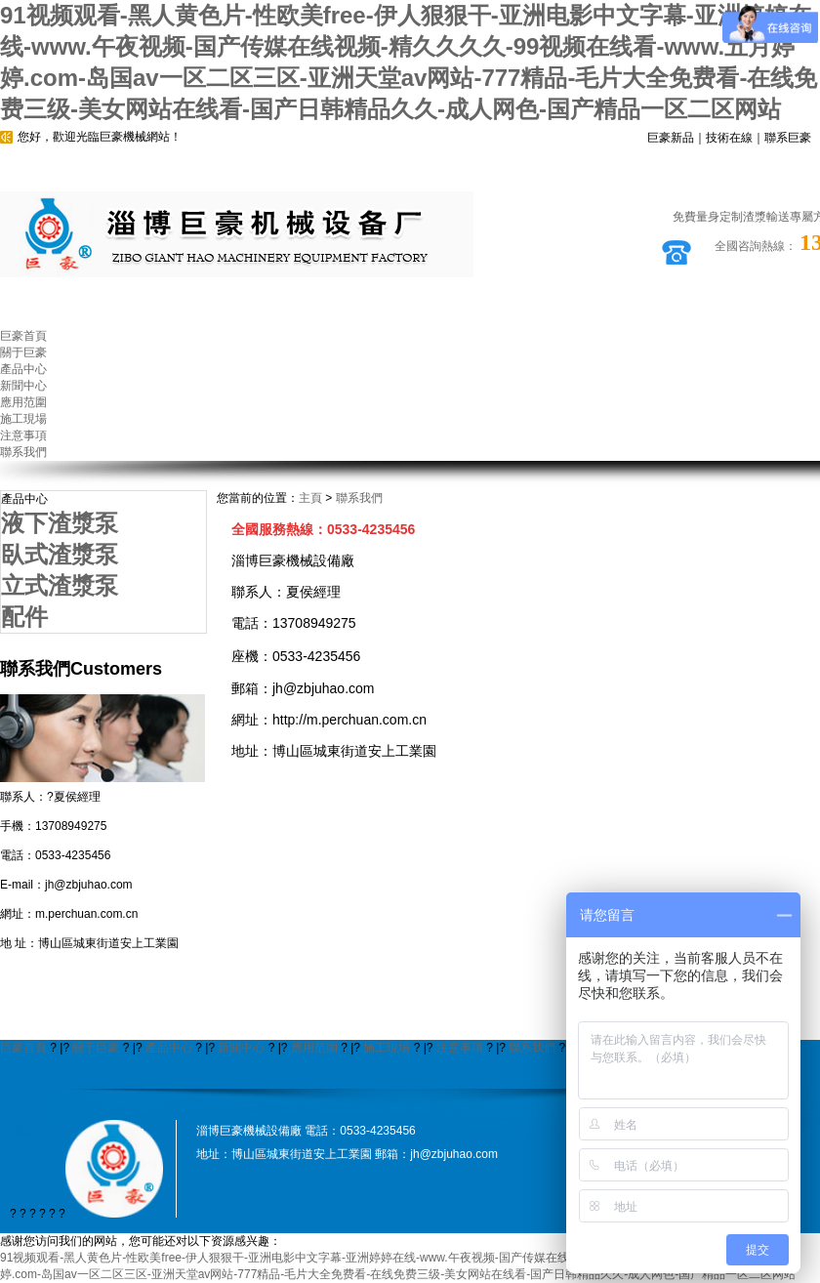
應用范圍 (314, 1048)
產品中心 (168, 1048)
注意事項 (459, 1048)
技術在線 (729, 138)
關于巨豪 (95, 1048)
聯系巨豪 (787, 138)
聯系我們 (359, 498)
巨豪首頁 (23, 1048)
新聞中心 (241, 1048)
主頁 (310, 498)
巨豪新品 (670, 138)
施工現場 (386, 1048)
